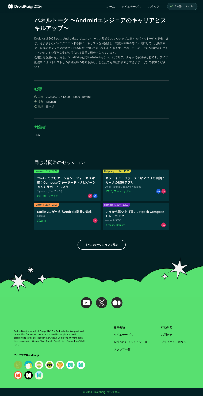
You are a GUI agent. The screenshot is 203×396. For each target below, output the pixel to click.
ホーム (110, 6)
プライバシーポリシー (175, 342)
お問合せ (166, 334)
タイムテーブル (131, 6)
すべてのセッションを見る (101, 245)
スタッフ (153, 6)
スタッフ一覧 (122, 349)
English (190, 6)
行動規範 (166, 327)
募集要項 (119, 327)
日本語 (175, 6)
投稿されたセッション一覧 (130, 342)
